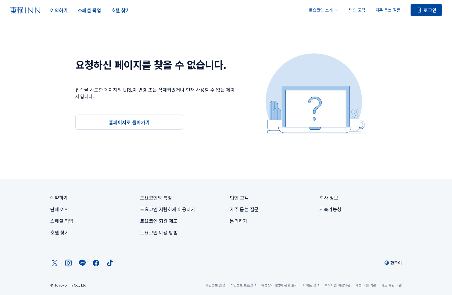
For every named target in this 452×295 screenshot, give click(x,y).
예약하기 (59, 10)
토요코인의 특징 (156, 197)
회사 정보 (329, 197)
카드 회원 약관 (391, 284)
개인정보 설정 (215, 285)
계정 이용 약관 (365, 284)
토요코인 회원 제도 (159, 220)
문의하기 (238, 220)
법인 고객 (357, 10)
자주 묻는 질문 (388, 10)
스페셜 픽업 (89, 10)
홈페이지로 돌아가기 (129, 122)
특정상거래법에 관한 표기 (279, 284)
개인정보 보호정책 (243, 284)
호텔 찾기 (120, 10)
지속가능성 (331, 209)
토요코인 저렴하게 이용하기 (167, 209)
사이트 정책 (311, 284)
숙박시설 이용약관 (337, 284)
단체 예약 (59, 209)
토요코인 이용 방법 (159, 232)
